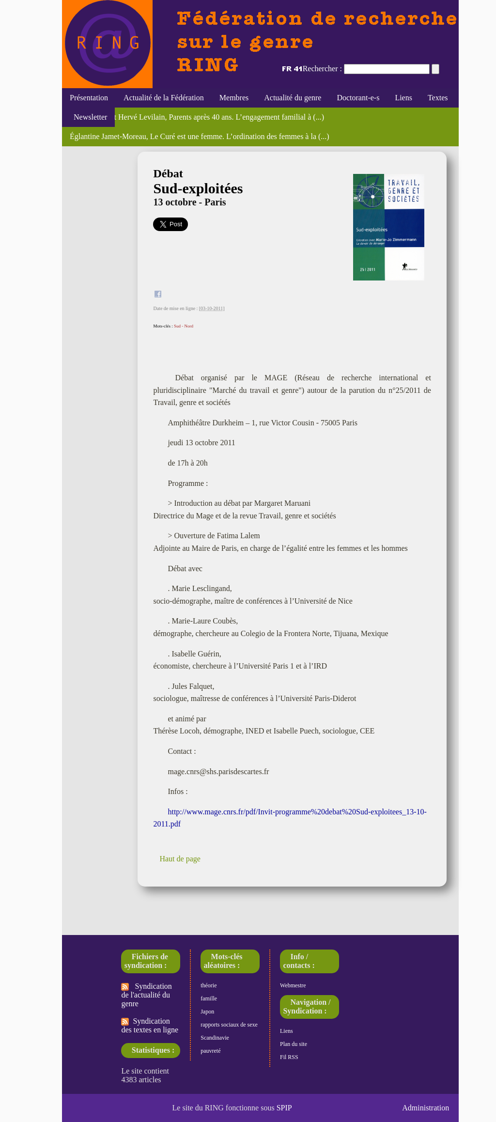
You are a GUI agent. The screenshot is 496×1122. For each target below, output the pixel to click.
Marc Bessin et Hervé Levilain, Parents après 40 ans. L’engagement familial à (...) (197, 117)
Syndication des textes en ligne (149, 1025)
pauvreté (210, 1050)
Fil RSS (289, 1057)
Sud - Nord (183, 326)
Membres (233, 98)
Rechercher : (322, 68)
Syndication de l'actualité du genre (146, 995)
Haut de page (179, 859)
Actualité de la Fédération (164, 98)
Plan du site (293, 1044)
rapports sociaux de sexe (229, 1024)
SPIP (284, 1108)
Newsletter (88, 117)
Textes (438, 98)
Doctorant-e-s (358, 98)
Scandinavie (215, 1037)
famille (209, 998)
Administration (425, 1108)
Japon (207, 1011)
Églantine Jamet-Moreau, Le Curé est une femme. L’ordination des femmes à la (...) (199, 136)
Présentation (89, 98)
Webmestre (293, 985)
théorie (209, 985)
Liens (403, 98)
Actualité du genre (292, 98)
